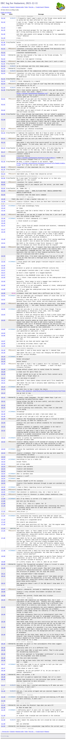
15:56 (3, 261)
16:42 (3, 405)
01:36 (3, 34)
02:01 (3, 99)
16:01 (3, 295)
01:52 (3, 52)
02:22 (3, 142)
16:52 (3, 430)
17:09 (3, 498)
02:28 (3, 161)
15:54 (3, 247)
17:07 (2, 496)
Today (26, 7)
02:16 (2, 131)
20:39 (3, 679)
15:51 (3, 243)
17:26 (3, 538)
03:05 (3, 191)
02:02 (3, 110)
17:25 (3, 531)
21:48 (3, 715)
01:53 (3, 61)
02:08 (3, 119)
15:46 (3, 218)
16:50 (3, 419)
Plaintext (47, 7)
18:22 (3, 576)
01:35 (3, 30)
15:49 (3, 232)
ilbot (8, 736)
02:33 (2, 171)
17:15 (3, 511)
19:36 (3, 614)
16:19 (3, 356)
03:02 (3, 182)
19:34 (3, 600)
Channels (12, 7)
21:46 (3, 710)
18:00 (3, 556)
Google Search (40, 7)
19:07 (3, 589)
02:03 (3, 114)
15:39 (2, 203)
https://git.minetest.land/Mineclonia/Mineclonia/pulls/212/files (41, 391)
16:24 (3, 387)
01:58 (3, 90)
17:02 (3, 494)
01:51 (3, 48)
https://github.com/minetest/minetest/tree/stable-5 (36, 158)
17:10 (3, 506)
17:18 (2, 513)
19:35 (3, 607)
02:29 (3, 167)
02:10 (3, 128)
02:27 (3, 152)
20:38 (3, 670)
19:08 (3, 591)
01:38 (2, 40)
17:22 (3, 528)
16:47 (3, 411)
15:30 (3, 199)
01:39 (3, 45)
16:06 (3, 335)
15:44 (3, 206)
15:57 (3, 270)
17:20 (3, 524)
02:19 (3, 133)
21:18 (2, 689)
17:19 (3, 516)
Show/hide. (30, 16)
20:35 (3, 644)
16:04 (3, 329)
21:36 (3, 697)
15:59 (3, 277)
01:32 (3, 18)
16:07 (3, 341)
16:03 (3, 314)
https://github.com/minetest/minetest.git (32, 93)
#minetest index (20, 7)
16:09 (3, 343)
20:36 (3, 650)
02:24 (3, 148)
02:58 (3, 178)
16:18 (3, 350)
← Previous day (5, 7)
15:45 (3, 210)
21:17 (3, 685)
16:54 (3, 469)
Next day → (32, 7)
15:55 (3, 256)
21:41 (2, 703)
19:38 (3, 627)
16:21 (3, 378)
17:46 (3, 550)
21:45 (3, 707)
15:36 (3, 201)
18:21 (3, 574)
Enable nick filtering (6, 12)
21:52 (3, 726)
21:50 (3, 724)
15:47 (3, 225)
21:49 (2, 717)
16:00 (3, 285)
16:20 (3, 364)
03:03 (3, 188)
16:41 (3, 397)
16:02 (3, 303)
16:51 (3, 426)
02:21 (3, 138)
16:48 (3, 414)
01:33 (3, 22)
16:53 (3, 442)
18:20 (3, 564)
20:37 (3, 664)
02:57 (2, 176)
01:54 (3, 71)
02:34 (3, 174)
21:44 (3, 705)
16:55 (3, 483)
